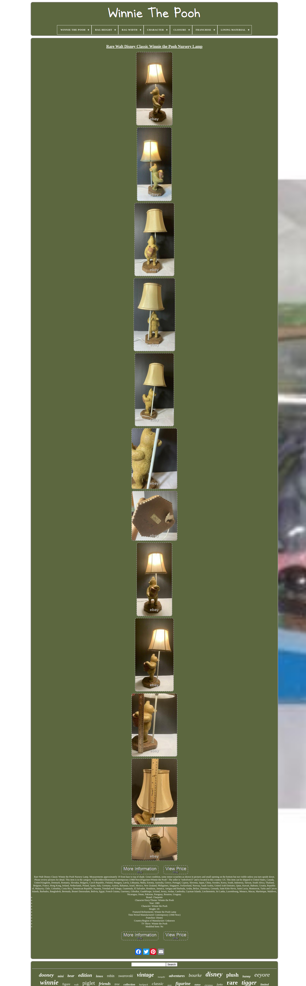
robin (110, 976)
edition (85, 975)
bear (71, 976)
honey (247, 976)
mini (61, 976)
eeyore (262, 974)
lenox (99, 976)
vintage (145, 975)
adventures (177, 976)
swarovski (125, 976)
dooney (46, 975)
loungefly (161, 977)
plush (232, 975)
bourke (195, 975)
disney (213, 974)
